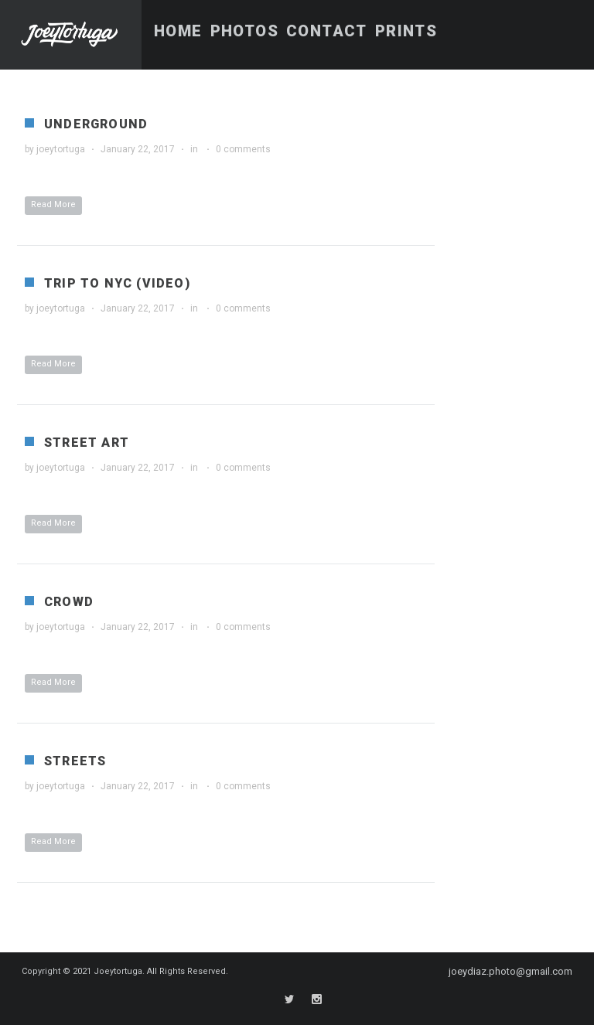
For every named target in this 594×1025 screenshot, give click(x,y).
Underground (96, 124)
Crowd (69, 601)
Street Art (86, 442)
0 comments (243, 149)
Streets (75, 761)
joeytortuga (60, 149)
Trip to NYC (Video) (117, 283)
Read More (53, 204)
